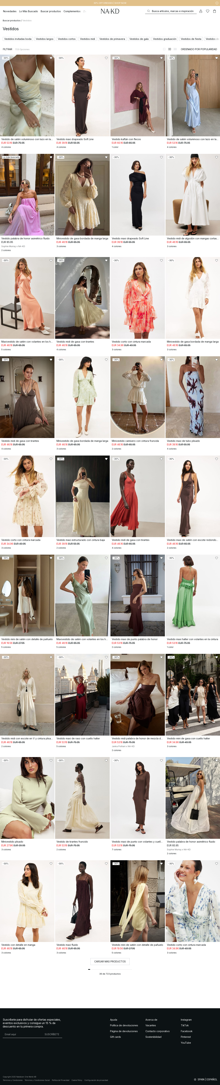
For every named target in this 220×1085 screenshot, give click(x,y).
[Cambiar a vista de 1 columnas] (164, 49)
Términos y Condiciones (12, 1080)
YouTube (186, 1042)
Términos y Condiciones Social (37, 1080)
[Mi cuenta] (201, 11)
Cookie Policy (76, 1080)
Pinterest (186, 1036)
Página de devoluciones (124, 1031)
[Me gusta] (207, 11)
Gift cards (115, 1036)
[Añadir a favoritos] (51, 58)
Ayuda (113, 1019)
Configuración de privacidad (96, 1080)
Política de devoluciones (124, 1025)
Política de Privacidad (60, 1080)
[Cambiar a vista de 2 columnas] (169, 49)
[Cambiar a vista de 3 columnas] (175, 49)
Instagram (186, 1019)
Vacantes (150, 1025)
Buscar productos (12, 20)
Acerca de (151, 1019)
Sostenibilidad (153, 1036)
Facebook (187, 1031)
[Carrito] (214, 11)
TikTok (185, 1025)
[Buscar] (171, 11)
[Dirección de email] (22, 1034)
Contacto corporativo (157, 1031)
